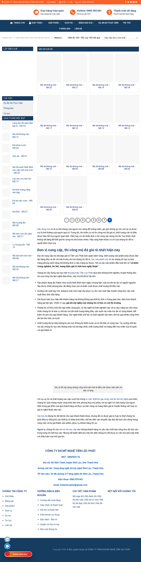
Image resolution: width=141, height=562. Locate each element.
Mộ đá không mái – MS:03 (75, 208)
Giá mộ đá (42, 416)
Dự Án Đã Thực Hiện (13, 103)
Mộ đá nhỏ (89, 503)
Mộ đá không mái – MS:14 (75, 126)
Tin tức (127, 23)
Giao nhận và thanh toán (51, 505)
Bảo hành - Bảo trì (48, 519)
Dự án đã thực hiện (108, 23)
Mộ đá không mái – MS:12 (127, 126)
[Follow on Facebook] (126, 2)
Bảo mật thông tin (48, 529)
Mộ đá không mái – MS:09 (75, 167)
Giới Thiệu (36, 23)
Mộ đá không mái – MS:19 (101, 86)
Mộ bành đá (90, 496)
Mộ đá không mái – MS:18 (127, 86)
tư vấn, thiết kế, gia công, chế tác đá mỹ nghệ (107, 399)
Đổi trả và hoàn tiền (49, 510)
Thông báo (64, 29)
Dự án (8, 515)
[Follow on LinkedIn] (133, 2)
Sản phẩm (54, 23)
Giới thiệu (9, 496)
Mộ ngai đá (78, 496)
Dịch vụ (69, 23)
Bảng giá (9, 501)
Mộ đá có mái (91, 499)
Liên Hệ (78, 29)
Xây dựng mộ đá (45, 229)
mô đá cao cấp (69, 429)
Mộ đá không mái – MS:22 (49, 86)
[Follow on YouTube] (136, 2)
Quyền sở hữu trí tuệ (49, 524)
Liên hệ (8, 525)
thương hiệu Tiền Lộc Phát (80, 273)
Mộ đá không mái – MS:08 (101, 167)
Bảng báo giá (86, 23)
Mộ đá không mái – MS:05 (49, 208)
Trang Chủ (17, 23)
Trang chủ (7, 38)
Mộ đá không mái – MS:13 (101, 126)
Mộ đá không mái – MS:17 (49, 126)
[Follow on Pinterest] (131, 2)
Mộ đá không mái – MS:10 (49, 167)
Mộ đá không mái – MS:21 (75, 86)
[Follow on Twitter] (128, 2)
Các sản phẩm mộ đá (101, 259)
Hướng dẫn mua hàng (50, 500)
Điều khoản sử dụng (49, 514)
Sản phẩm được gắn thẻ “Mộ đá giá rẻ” (32, 38)
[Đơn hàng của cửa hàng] (121, 38)
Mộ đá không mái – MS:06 (127, 167)
